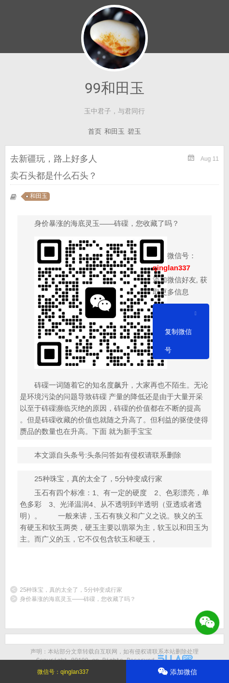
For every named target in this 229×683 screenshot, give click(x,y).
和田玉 (114, 131)
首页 (94, 131)
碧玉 (134, 131)
